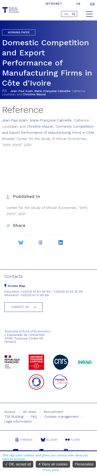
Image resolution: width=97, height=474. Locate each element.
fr (78, 3)
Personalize (84, 464)
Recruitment (53, 412)
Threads (23, 440)
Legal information (18, 421)
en (92, 3)
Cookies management (61, 417)
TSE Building (13, 417)
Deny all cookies (53, 464)
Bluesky (49, 440)
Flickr (72, 439)
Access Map (14, 286)
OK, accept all (18, 464)
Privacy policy (51, 470)
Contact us (20, 307)
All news (29, 412)
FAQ (34, 417)
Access (9, 412)
